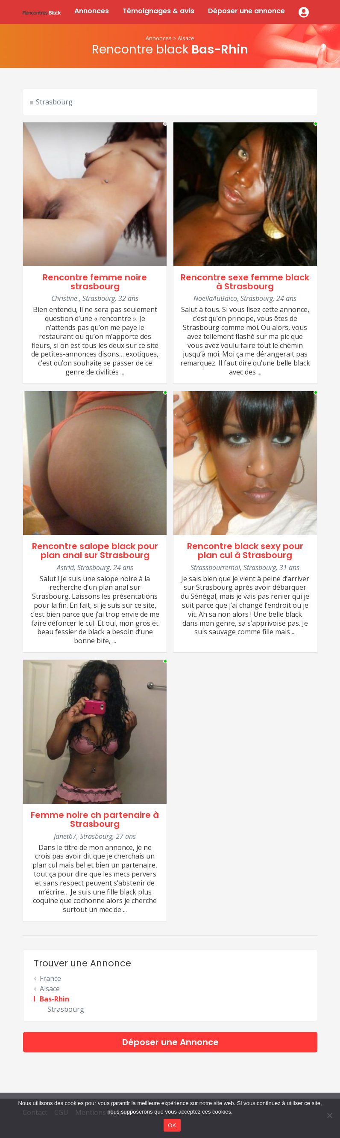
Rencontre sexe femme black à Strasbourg (245, 281)
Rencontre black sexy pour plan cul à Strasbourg (245, 550)
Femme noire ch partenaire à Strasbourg (95, 819)
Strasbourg (54, 102)
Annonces (91, 11)
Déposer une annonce (246, 11)
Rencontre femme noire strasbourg (95, 281)
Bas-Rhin (54, 999)
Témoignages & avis (158, 11)
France (50, 978)
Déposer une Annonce (170, 1042)
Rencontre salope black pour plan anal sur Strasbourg (95, 550)
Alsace (186, 38)
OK (172, 1125)
